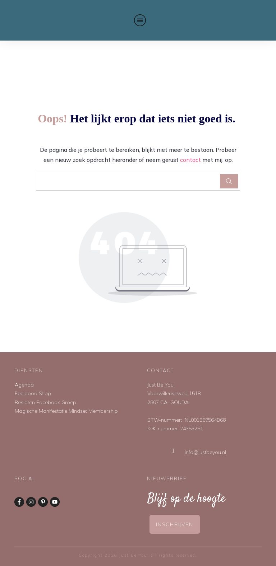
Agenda (24, 385)
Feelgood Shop (33, 393)
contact (190, 159)
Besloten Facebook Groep (45, 402)
